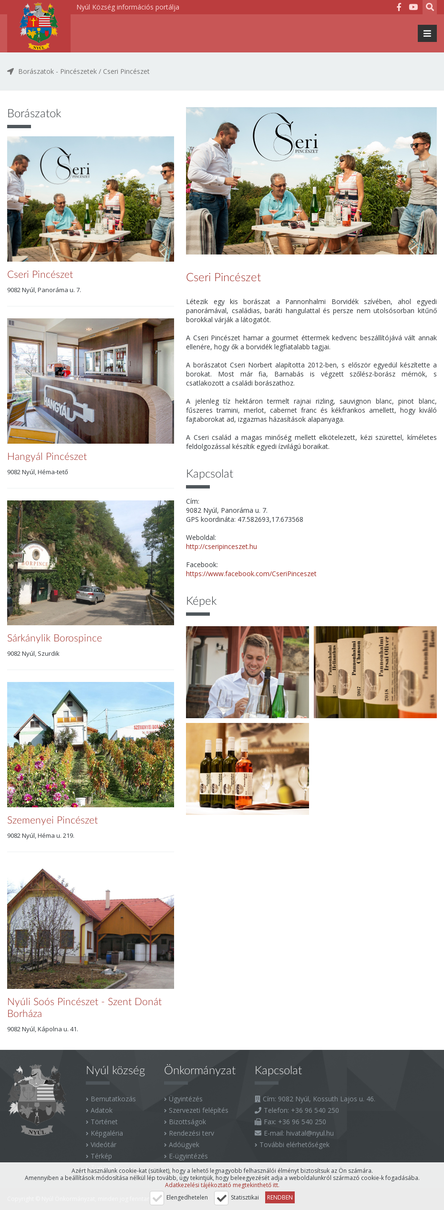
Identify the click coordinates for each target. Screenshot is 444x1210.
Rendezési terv (191, 1133)
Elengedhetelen (187, 1197)
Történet (104, 1121)
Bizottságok (187, 1121)
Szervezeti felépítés (198, 1110)
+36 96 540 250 (315, 1110)
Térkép (101, 1155)
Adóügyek (184, 1144)
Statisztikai (245, 1197)
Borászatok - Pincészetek (57, 71)
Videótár (103, 1144)
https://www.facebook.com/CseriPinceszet (251, 573)
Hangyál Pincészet (47, 457)
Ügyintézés (186, 1098)
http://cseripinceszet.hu (221, 546)
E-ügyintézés (188, 1155)
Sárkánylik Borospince (54, 638)
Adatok (102, 1110)
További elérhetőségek (294, 1144)
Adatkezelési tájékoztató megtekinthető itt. (222, 1185)
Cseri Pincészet (126, 71)
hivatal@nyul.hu (310, 1133)
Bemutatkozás (113, 1098)
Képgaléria (107, 1133)
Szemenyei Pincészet (52, 820)
